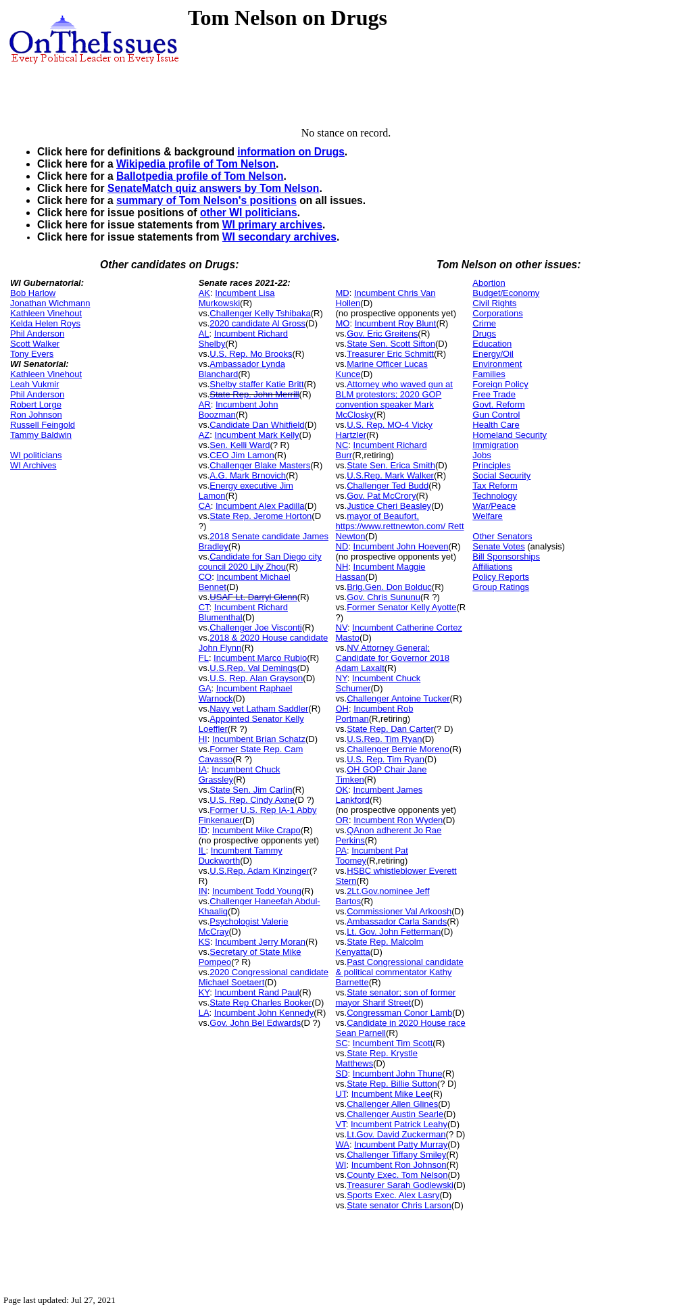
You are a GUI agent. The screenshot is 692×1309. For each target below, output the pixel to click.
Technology (494, 496)
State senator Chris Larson (399, 1205)
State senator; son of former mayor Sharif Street (396, 997)
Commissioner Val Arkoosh (399, 911)
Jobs (481, 455)
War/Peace (494, 506)
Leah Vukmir (34, 384)
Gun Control (496, 415)
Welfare (487, 516)
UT (341, 1094)
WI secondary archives (279, 237)
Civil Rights (494, 303)
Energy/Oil (493, 354)
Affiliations (492, 567)
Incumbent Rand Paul (257, 992)
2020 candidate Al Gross (257, 323)
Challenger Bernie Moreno (398, 749)
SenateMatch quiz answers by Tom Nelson (213, 188)
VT (341, 1124)
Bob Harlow (32, 293)
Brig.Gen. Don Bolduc (389, 587)
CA (205, 506)
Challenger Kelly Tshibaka (259, 313)
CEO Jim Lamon (241, 455)
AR (205, 404)
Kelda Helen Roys (45, 323)
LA (204, 1013)
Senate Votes (498, 546)
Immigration (495, 445)
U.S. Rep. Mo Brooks (250, 354)
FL (204, 658)
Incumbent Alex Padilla (260, 506)
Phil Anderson (37, 333)
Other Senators (502, 536)
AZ (204, 435)
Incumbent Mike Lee (390, 1094)
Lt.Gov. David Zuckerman (396, 1134)
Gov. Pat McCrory (381, 496)
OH (342, 708)
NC (342, 445)
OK (342, 790)
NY (341, 678)
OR (342, 820)
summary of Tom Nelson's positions (206, 200)
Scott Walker (34, 344)
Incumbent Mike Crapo (256, 830)
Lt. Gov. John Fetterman (394, 932)
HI (203, 739)
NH (342, 567)
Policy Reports (500, 577)
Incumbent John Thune (398, 1073)
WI (341, 1165)
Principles (491, 465)
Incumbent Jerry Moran (260, 942)
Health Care (495, 425)
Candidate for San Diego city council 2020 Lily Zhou (260, 561)
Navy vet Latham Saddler (258, 708)
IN (203, 891)
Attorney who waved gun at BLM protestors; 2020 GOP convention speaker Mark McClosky (394, 399)
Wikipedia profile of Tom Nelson (196, 164)
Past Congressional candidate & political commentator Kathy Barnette (400, 972)
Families (488, 374)
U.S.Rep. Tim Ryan (384, 739)
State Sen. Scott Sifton (391, 344)
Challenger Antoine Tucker (398, 698)
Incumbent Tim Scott (393, 1043)
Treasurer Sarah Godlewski (400, 1185)
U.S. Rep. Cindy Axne (252, 800)
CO (205, 577)
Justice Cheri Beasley (389, 506)
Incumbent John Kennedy (264, 1013)
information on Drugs (291, 151)
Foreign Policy (500, 384)
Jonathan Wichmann (50, 303)
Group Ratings (500, 587)
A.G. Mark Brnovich (247, 475)
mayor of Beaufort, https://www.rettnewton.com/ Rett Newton (400, 526)
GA (205, 688)
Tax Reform (494, 485)
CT (204, 607)
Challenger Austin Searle (395, 1114)
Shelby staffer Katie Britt (256, 384)
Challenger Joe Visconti (255, 627)
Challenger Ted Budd (387, 485)
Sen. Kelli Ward (239, 445)
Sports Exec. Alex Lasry (393, 1195)
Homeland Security (509, 435)
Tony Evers (31, 354)
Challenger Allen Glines (392, 1104)
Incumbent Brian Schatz (258, 739)
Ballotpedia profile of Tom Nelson (200, 176)
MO (343, 323)
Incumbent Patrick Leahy (399, 1124)
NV (342, 627)
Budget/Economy (505, 293)
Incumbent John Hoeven (401, 546)
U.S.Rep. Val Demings (253, 668)
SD (342, 1073)
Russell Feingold (42, 425)
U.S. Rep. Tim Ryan (385, 759)
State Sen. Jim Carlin (250, 790)
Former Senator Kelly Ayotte (401, 607)
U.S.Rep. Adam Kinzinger (259, 871)
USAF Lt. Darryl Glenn (253, 597)
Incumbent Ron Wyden (398, 820)
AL (204, 333)
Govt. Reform (498, 404)
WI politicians (36, 455)
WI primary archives (272, 224)
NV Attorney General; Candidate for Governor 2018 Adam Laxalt (392, 658)
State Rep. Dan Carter (390, 729)
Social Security (501, 475)
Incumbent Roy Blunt (396, 323)
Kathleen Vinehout (46, 313)
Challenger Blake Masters (259, 465)
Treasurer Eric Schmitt (390, 354)
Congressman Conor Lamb (399, 1013)
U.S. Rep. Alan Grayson (256, 678)
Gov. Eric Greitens (382, 333)
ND (342, 546)
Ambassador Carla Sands (397, 921)
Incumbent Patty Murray (400, 1144)
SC (342, 1043)
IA (203, 769)
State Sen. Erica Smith (391, 465)
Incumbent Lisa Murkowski (237, 298)
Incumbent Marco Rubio (260, 658)
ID (203, 830)
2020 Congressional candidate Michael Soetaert (263, 977)
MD (342, 293)
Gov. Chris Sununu (383, 597)
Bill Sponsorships (506, 556)
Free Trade (494, 394)
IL (202, 850)
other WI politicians (248, 212)
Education (492, 344)
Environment (497, 364)
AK (204, 293)
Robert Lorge (35, 404)
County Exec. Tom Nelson (397, 1175)
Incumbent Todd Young (256, 891)
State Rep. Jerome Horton (260, 516)
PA (341, 850)
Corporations (497, 313)
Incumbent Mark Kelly (257, 435)
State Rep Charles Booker (260, 1002)
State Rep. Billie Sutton (392, 1084)
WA (342, 1144)
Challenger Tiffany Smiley (396, 1155)
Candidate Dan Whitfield (256, 425)
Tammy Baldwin (41, 435)
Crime (484, 323)
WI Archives (33, 465)
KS (204, 942)
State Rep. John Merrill (254, 394)
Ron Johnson (36, 415)
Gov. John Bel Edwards (255, 1023)
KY (204, 992)
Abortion (488, 283)
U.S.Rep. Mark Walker (390, 475)
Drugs (484, 333)
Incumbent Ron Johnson (399, 1165)
